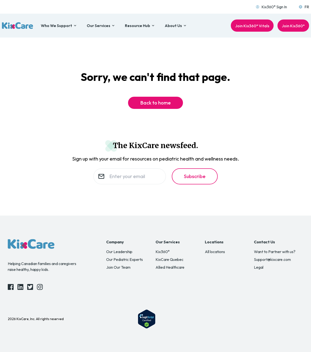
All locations (215, 251)
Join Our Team (118, 267)
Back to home (155, 103)
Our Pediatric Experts (124, 259)
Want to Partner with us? (274, 251)
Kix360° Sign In (271, 6)
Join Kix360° (293, 25)
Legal (258, 267)
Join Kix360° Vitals (252, 25)
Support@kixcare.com (272, 259)
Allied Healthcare (170, 267)
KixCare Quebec (169, 259)
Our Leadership (119, 251)
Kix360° (163, 251)
